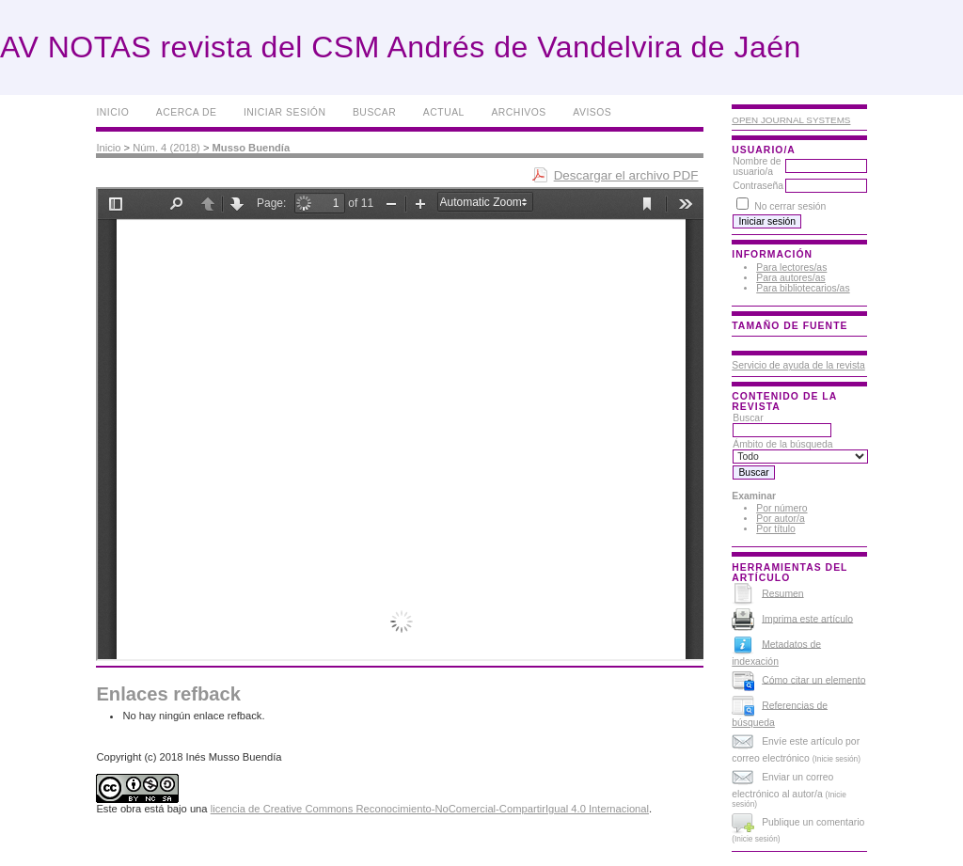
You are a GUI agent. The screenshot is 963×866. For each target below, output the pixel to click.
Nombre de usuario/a (757, 166)
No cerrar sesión (790, 206)
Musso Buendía (252, 147)
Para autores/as (790, 278)
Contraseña (758, 186)
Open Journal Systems (791, 120)
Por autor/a (780, 518)
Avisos (592, 112)
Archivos (518, 112)
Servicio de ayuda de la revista (798, 365)
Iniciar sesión (285, 112)
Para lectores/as (791, 267)
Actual (444, 112)
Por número (781, 508)
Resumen (782, 593)
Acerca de (186, 112)
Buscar (374, 112)
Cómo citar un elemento (813, 679)
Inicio (112, 112)
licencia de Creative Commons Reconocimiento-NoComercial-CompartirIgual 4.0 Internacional (430, 808)
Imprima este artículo (807, 618)
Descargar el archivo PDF (626, 175)
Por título (776, 529)
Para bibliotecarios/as (802, 288)
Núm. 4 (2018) (166, 147)
